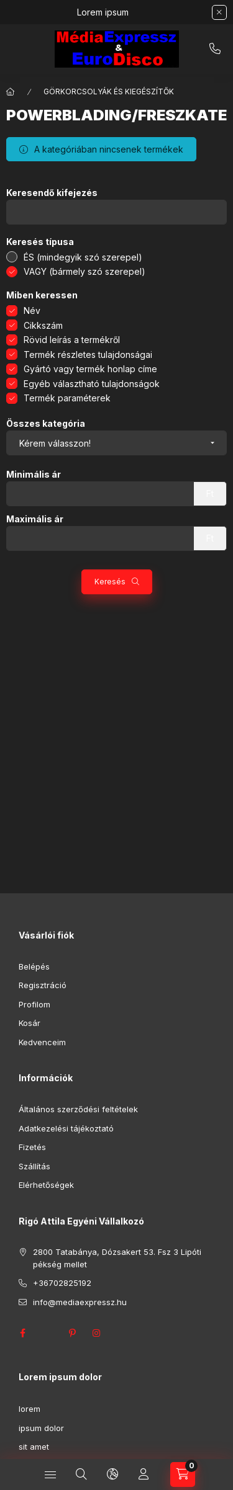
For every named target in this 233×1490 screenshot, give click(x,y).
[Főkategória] (10, 91)
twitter (47, 1333)
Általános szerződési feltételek (78, 1109)
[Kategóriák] (50, 1474)
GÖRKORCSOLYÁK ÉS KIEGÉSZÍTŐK (108, 91)
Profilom (34, 1004)
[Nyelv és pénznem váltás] (112, 1474)
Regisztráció (42, 985)
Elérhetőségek (46, 1185)
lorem (29, 1409)
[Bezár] (219, 12)
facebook (22, 1333)
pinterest (72, 1333)
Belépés (34, 966)
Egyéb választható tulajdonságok (92, 383)
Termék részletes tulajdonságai (88, 354)
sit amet (34, 1447)
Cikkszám (43, 325)
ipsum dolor (41, 1428)
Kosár (29, 1023)
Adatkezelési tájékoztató (66, 1128)
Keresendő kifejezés (52, 193)
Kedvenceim (42, 1042)
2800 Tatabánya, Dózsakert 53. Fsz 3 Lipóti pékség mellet (117, 1258)
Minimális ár (33, 475)
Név (32, 310)
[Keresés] (81, 1474)
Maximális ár (34, 519)
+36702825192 (215, 49)
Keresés (110, 581)
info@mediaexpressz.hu (80, 1302)
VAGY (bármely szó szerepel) (84, 271)
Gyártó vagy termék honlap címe (90, 369)
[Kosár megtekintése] (182, 1474)
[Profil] (143, 1474)
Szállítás (34, 1166)
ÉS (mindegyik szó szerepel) (83, 257)
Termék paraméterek (67, 398)
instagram (97, 1333)
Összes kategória (45, 424)
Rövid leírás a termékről (72, 339)
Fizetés (32, 1147)
